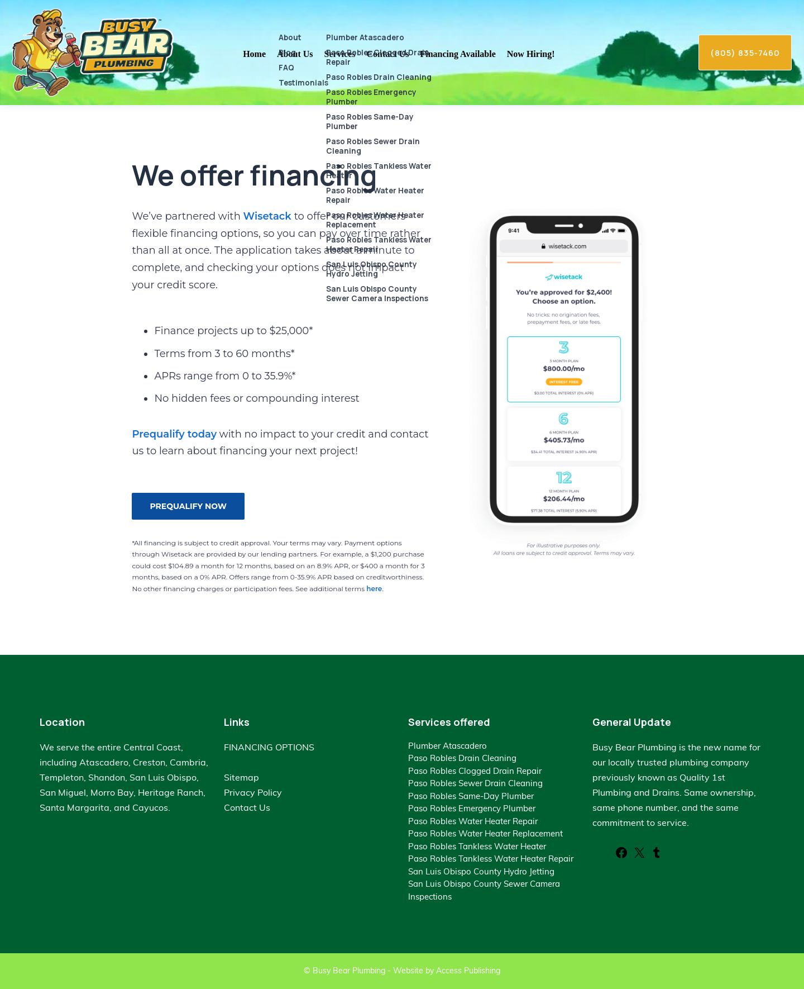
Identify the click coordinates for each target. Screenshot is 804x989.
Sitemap (241, 777)
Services (340, 54)
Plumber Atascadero (447, 745)
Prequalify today (174, 434)
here (374, 588)
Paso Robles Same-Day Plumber (471, 796)
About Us (295, 54)
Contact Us (388, 54)
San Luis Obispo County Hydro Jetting (481, 871)
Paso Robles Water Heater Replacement (485, 833)
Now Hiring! (531, 54)
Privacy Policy (253, 792)
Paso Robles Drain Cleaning (462, 758)
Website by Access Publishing (446, 971)
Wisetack (268, 216)
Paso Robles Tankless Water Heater (477, 846)
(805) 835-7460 (745, 52)
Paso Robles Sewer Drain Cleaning (475, 783)
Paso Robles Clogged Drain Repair (475, 770)
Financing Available (458, 54)
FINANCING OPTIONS (269, 747)
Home (254, 54)
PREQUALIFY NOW (188, 506)
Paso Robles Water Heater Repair (473, 821)
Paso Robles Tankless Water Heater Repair (490, 858)
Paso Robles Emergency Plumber (471, 808)
